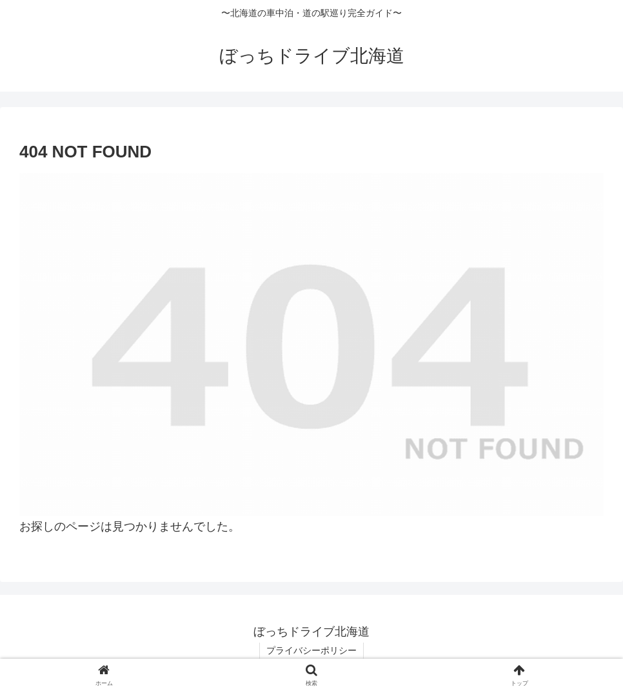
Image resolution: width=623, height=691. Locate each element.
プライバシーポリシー (311, 650)
